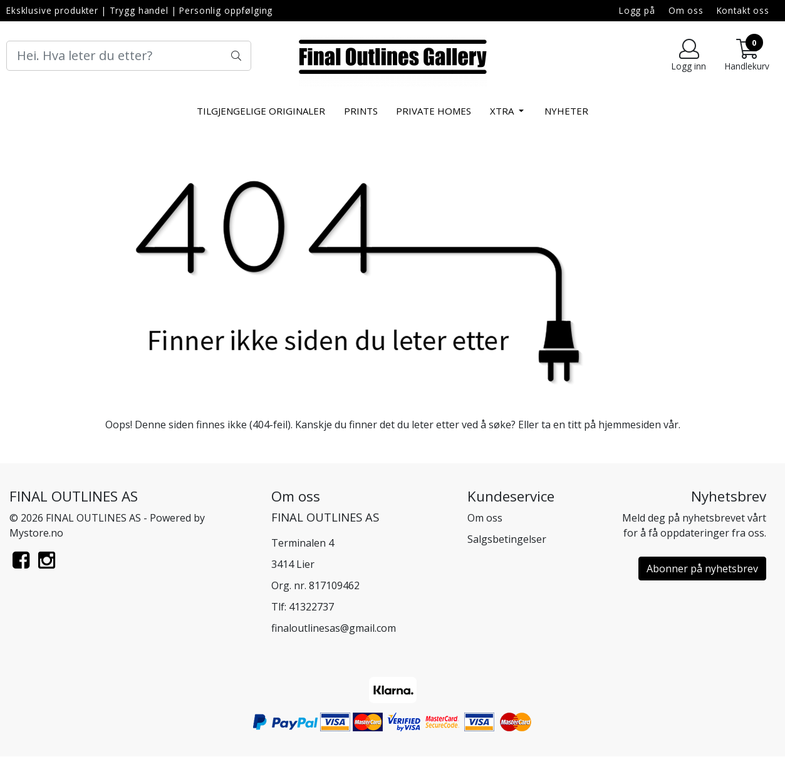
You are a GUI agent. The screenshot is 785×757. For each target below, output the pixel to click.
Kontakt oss (743, 10)
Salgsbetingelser (506, 539)
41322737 (311, 607)
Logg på (637, 10)
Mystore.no (36, 533)
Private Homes (433, 111)
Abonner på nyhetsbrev (702, 568)
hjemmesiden (629, 424)
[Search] (128, 56)
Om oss (686, 10)
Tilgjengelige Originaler (261, 111)
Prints (361, 111)
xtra (503, 111)
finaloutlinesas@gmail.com (333, 628)
